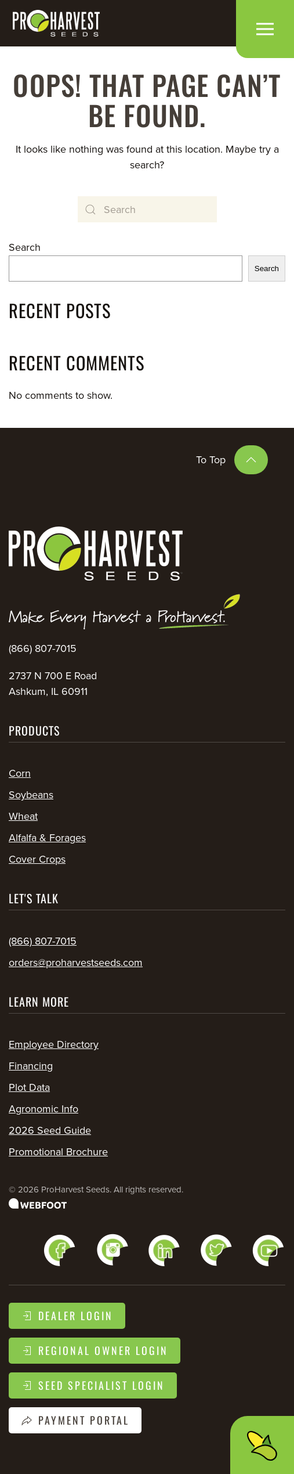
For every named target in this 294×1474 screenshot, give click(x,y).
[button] (265, 29)
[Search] (147, 209)
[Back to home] (54, 23)
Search (25, 247)
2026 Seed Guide (50, 1130)
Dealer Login (67, 1315)
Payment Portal (75, 1420)
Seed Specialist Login (93, 1385)
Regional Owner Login (94, 1350)
